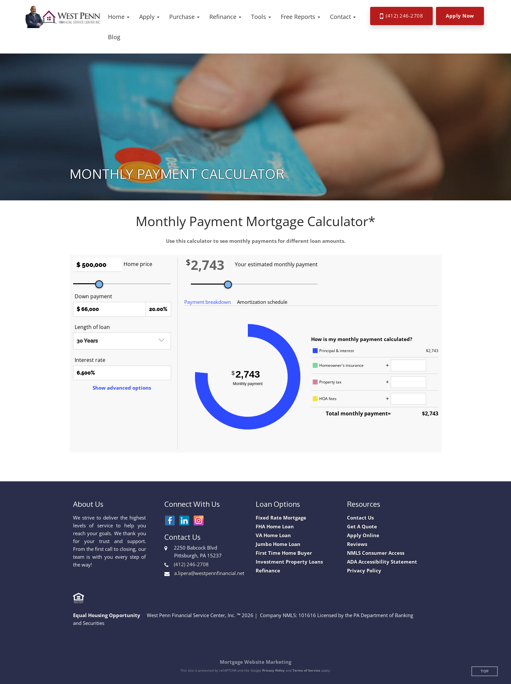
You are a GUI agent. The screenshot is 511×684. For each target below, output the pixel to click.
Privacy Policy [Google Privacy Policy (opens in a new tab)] (273, 670)
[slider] (99, 284)
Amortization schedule (262, 302)
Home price (138, 264)
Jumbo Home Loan (278, 544)
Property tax (330, 382)
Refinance (268, 570)
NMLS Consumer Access (375, 553)
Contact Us (360, 518)
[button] (118, 17)
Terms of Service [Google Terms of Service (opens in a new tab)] (306, 670)
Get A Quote (362, 526)
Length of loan (92, 327)
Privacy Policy (364, 570)
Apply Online (363, 535)
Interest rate (90, 360)
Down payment (93, 296)
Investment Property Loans (289, 562)
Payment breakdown (207, 302)
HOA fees (328, 398)
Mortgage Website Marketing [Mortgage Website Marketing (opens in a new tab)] (255, 662)
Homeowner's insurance (341, 365)
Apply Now (460, 15)
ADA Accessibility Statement (382, 562)
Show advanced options (122, 387)
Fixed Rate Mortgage (281, 518)
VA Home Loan (273, 535)
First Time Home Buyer (284, 553)
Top (485, 671)
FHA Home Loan (275, 526)
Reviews (357, 544)
